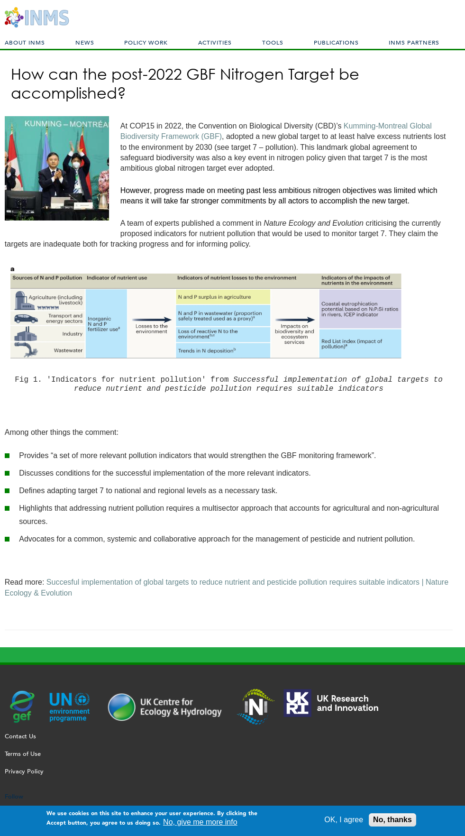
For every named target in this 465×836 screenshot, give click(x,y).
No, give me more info (200, 824)
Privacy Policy (24, 771)
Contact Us (20, 736)
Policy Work (146, 42)
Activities (215, 42)
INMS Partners (414, 42)
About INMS (25, 42)
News (84, 42)
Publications (336, 42)
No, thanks (392, 822)
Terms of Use (23, 754)
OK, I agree (343, 822)
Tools (272, 42)
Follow (14, 796)
